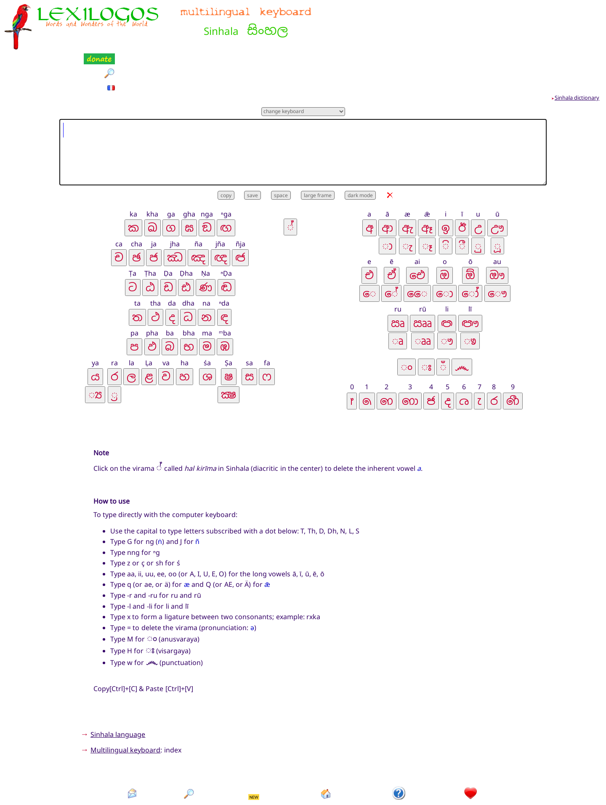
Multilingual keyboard (125, 708)
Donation (471, 766)
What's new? (254, 766)
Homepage (326, 766)
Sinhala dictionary (577, 56)
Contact (132, 766)
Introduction (399, 766)
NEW (254, 755)
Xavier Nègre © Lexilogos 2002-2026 (303, 784)
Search (189, 766)
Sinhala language (117, 692)
